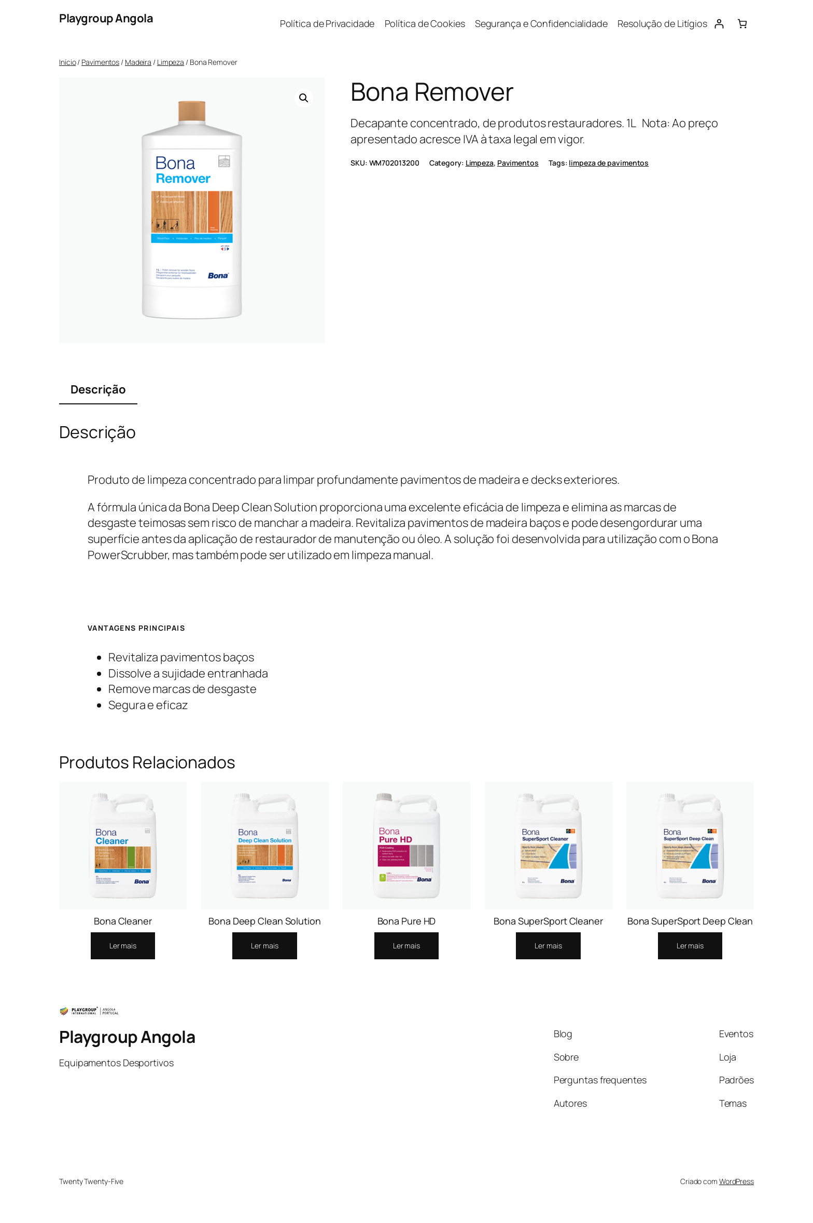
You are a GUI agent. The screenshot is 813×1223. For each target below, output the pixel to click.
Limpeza (170, 62)
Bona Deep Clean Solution (264, 921)
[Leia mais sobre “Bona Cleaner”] (123, 945)
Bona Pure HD (406, 921)
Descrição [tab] (98, 389)
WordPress (736, 1181)
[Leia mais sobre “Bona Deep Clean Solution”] (264, 945)
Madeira (138, 62)
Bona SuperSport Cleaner (548, 921)
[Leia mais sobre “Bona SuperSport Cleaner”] (548, 945)
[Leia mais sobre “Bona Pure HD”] (406, 945)
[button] (304, 98)
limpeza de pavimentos (609, 163)
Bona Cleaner (123, 921)
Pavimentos (100, 62)
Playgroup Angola (106, 18)
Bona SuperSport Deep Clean (690, 921)
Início (67, 62)
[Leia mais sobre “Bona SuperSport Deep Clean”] (690, 945)
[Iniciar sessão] (719, 23)
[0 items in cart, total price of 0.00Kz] (742, 23)
